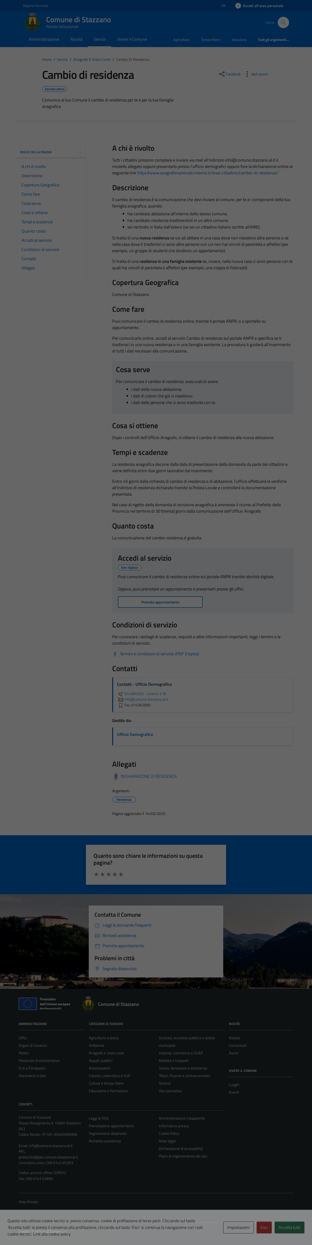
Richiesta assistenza (105, 1141)
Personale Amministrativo (39, 1060)
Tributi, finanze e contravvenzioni (184, 1075)
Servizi (100, 39)
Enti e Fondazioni (32, 1068)
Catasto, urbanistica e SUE (109, 1075)
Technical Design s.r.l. (51, 1231)
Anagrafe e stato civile (106, 1053)
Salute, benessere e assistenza (183, 1068)
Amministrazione (44, 39)
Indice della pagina (51, 152)
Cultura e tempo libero (106, 1083)
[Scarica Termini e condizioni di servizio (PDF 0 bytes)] (155, 654)
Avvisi (233, 1053)
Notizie (234, 1038)
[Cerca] (283, 22)
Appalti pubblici (100, 1060)
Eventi (234, 1092)
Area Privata (28, 1202)
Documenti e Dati (32, 1075)
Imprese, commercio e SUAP (181, 1053)
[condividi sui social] (229, 74)
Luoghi (234, 1084)
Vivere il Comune (132, 39)
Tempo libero (210, 39)
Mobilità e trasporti (173, 1060)
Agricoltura (181, 39)
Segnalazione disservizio (108, 1133)
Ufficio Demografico (135, 734)
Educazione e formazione (108, 1091)
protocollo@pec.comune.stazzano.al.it (48, 1157)
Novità (76, 39)
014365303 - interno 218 (141, 693)
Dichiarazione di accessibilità (181, 1148)
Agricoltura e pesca (104, 1038)
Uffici (23, 1038)
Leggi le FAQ (98, 1118)
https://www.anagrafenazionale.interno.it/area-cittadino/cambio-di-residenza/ (207, 173)
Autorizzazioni (100, 1068)
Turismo (165, 1083)
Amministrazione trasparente (182, 1118)
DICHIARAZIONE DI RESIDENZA (149, 776)
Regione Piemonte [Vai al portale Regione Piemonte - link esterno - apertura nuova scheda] (35, 5)
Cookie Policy (169, 1133)
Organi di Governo (33, 1045)
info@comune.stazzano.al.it (51, 1145)
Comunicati (237, 1045)
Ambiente (96, 1045)
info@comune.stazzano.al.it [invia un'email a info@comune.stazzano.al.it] (142, 699)
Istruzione (239, 39)
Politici (24, 1053)
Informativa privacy (174, 1126)
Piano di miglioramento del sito (183, 1156)
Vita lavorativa (170, 1091)
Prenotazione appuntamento (111, 1126)
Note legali (167, 1141)
